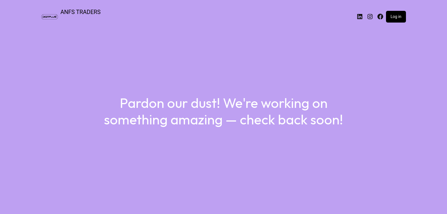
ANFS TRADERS (80, 12)
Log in (396, 16)
